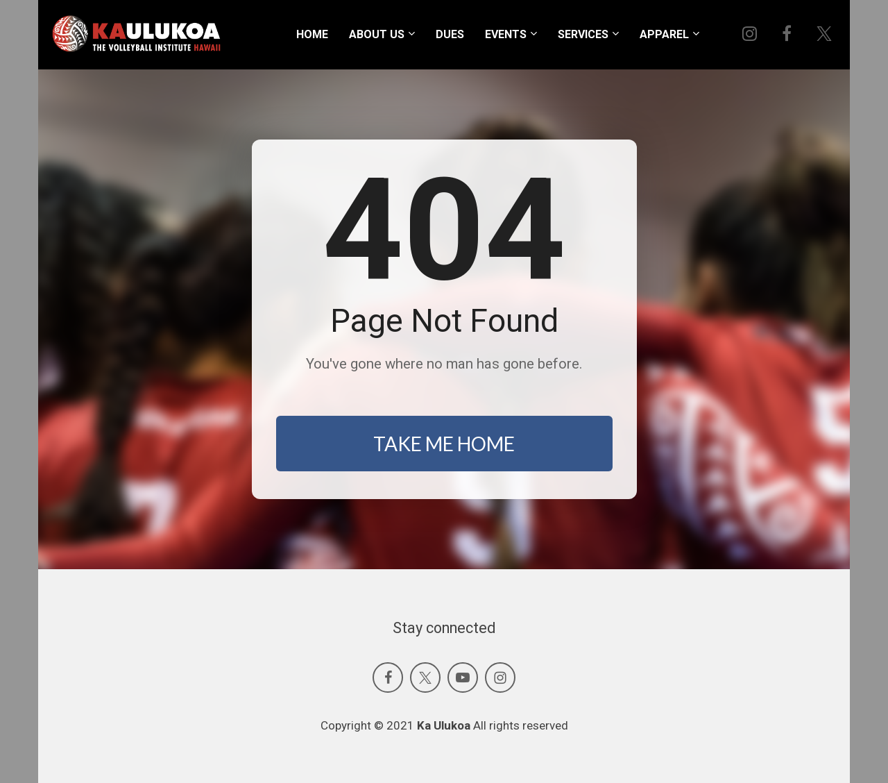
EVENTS (506, 34)
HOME (312, 34)
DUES (450, 34)
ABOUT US (376, 34)
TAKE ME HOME (444, 443)
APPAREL (664, 34)
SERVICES (583, 34)
